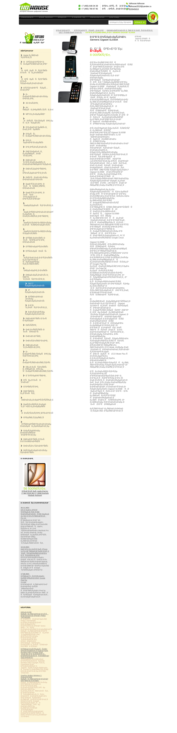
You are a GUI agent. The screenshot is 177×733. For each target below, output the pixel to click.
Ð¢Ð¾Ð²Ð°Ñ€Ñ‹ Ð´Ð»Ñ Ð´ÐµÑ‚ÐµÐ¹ (35, 319)
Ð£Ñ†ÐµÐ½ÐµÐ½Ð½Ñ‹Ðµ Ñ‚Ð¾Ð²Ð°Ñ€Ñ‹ (33, 451)
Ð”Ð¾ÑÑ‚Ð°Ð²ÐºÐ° (46, 17)
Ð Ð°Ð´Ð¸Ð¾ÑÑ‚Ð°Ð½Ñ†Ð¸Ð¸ (36, 306)
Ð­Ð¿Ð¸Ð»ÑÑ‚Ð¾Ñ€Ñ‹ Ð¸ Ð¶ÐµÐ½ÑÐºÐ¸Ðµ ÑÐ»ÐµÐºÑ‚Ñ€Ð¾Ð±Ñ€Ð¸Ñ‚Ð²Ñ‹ (37, 369)
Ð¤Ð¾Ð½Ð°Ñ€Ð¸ (32, 336)
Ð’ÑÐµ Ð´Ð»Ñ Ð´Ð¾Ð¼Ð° (30, 381)
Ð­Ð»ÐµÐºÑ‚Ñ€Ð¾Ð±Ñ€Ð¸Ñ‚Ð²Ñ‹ (36, 361)
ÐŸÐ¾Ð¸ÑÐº (140, 22)
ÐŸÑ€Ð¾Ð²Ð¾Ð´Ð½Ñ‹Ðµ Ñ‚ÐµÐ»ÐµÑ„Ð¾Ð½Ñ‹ (35, 299)
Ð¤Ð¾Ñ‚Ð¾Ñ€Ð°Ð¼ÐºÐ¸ (35, 341)
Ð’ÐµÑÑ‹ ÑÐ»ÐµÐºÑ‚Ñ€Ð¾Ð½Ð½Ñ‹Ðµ (37, 135)
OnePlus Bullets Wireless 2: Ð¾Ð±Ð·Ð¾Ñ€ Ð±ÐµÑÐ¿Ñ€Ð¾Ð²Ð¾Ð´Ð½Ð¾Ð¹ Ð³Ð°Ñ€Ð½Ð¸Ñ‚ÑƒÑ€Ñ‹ (34, 678)
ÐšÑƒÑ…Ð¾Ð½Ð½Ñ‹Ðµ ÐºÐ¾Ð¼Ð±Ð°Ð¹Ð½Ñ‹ (35, 178)
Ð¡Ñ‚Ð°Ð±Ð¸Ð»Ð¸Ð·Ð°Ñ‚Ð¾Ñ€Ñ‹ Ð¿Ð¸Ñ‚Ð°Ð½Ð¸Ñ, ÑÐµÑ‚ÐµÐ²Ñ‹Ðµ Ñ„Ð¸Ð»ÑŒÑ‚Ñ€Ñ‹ (37, 260)
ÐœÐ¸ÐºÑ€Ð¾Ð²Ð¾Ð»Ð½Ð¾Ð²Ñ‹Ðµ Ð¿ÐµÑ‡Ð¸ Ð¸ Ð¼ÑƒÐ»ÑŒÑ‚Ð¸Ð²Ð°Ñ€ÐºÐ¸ (37, 213)
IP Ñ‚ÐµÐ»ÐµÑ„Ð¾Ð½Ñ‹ (35, 291)
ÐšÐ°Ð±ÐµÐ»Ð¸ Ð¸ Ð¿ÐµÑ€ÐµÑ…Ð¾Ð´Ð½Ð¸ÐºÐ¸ (32, 153)
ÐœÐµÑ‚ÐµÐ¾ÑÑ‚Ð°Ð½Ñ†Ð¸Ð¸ (37, 204)
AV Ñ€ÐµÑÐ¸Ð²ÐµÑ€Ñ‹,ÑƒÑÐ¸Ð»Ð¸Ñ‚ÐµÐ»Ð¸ (37, 109)
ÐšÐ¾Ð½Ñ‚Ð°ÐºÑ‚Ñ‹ (97, 17)
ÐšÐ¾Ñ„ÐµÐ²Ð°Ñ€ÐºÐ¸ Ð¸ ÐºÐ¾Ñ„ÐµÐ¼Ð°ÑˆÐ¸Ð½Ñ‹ (35, 171)
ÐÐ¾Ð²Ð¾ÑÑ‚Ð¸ (78, 17)
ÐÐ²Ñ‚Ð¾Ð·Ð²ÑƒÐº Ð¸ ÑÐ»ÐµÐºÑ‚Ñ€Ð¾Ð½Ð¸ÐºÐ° (33, 63)
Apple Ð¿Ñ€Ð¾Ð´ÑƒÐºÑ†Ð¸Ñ (29, 56)
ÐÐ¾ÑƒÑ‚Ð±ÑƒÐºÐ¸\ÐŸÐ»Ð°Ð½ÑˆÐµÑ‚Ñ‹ (35, 412)
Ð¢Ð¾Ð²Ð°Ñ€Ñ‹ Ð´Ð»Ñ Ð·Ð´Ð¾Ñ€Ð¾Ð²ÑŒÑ (33, 440)
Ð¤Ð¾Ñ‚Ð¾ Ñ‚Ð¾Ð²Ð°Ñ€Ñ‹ (34, 446)
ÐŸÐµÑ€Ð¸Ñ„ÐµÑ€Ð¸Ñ (32, 417)
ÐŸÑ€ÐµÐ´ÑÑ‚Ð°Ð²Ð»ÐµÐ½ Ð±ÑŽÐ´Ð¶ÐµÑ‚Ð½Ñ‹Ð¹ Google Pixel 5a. (33, 578)
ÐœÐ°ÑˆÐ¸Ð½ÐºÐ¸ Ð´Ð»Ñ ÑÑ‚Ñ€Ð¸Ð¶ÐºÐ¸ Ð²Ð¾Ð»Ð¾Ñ (34, 186)
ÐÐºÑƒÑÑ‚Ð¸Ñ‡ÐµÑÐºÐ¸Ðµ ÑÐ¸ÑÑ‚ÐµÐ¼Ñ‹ (37, 121)
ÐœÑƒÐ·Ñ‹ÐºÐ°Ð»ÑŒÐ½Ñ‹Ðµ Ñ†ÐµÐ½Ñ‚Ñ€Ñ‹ (37, 231)
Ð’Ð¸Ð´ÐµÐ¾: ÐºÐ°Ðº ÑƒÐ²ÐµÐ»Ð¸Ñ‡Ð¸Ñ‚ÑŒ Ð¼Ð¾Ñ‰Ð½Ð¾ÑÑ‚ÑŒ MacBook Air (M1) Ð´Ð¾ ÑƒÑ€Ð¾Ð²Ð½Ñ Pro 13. (35, 514)
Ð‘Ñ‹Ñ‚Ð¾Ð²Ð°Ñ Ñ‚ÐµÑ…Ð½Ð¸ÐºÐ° (34, 89)
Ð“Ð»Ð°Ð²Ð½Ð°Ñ (27, 17)
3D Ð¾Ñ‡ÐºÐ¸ (30, 103)
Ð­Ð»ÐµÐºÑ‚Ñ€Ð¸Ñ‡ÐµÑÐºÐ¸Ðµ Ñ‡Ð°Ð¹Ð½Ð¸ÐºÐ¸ (37, 354)
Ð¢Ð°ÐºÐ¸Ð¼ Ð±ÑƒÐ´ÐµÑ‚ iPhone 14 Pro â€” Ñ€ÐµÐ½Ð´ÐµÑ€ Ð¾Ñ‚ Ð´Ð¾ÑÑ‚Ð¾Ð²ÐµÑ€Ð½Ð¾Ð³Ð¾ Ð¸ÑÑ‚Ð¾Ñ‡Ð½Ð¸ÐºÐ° (35, 552)
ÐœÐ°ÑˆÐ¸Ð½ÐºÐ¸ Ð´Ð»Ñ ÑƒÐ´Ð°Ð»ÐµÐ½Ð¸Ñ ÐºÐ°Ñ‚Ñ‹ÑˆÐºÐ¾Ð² (33, 196)
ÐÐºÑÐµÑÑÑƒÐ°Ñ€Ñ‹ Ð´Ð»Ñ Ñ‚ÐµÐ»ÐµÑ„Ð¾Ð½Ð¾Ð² (33, 80)
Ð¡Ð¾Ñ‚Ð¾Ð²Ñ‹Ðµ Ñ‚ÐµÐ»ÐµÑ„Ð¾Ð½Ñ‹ (35, 313)
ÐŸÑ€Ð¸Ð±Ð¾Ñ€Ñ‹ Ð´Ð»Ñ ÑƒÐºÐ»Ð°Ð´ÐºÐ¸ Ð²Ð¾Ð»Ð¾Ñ (34, 240)
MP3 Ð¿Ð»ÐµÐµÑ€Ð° (34, 114)
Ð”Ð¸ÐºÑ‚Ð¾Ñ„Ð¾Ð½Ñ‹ (35, 147)
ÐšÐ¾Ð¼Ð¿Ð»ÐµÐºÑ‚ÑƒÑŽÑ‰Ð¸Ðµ (35, 399)
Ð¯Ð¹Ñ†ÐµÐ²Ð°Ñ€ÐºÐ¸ (34, 376)
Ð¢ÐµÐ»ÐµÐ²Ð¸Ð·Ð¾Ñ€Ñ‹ (35, 269)
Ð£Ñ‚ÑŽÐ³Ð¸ (30, 325)
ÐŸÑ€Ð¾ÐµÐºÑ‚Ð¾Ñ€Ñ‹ (35, 247)
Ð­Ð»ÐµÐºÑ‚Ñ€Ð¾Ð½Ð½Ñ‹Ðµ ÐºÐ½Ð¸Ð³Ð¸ (35, 96)
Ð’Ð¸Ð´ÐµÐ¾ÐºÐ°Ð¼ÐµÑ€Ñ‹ (33, 141)
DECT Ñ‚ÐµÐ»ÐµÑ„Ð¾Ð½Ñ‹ (35, 285)
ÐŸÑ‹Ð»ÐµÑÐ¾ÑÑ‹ (35, 251)
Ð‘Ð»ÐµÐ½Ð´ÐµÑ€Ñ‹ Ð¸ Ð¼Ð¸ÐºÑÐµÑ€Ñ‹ (35, 128)
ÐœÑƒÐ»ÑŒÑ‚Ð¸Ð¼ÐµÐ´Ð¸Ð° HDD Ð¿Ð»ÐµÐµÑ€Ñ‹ (33, 405)
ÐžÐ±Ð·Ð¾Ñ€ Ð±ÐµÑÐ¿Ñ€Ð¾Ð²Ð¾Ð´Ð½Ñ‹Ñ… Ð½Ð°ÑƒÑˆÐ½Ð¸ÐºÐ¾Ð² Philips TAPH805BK (34, 614)
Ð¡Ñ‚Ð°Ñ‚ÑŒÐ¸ (114, 17)
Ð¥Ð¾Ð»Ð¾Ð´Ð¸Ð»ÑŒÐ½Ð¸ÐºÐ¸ (32, 346)
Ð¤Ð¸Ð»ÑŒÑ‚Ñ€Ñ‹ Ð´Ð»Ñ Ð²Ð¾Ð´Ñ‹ (34, 331)
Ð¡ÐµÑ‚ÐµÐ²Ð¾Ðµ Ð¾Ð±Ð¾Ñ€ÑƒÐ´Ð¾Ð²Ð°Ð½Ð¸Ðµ (30, 433)
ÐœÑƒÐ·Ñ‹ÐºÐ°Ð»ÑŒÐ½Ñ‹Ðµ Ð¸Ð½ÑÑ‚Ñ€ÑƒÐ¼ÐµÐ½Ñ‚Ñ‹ (37, 223)
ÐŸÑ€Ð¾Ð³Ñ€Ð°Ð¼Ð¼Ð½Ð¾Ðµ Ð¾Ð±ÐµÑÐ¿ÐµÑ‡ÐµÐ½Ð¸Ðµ (35, 424)
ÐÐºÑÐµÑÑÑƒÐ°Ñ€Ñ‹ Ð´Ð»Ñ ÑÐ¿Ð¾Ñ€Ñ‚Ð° (33, 70)
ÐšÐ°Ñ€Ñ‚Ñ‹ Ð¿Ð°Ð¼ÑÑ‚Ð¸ (27, 392)
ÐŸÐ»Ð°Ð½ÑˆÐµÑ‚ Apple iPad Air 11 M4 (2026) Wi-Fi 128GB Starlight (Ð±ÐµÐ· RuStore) (35, 493)
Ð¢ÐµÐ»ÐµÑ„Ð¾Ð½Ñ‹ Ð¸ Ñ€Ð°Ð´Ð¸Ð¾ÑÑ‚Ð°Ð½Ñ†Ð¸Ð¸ (36, 277)
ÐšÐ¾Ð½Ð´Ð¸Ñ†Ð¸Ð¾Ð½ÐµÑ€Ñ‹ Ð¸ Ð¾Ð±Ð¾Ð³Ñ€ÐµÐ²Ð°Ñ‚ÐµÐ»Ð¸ (37, 162)
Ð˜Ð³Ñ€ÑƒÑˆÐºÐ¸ (29, 387)
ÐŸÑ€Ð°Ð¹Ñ (62, 17)
